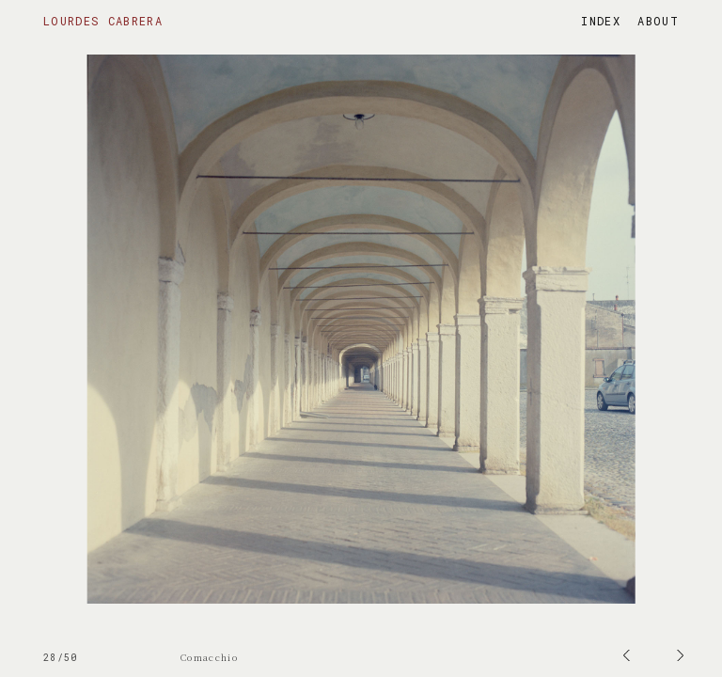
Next (22, 6)
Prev (374, 6)
